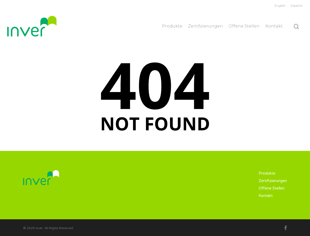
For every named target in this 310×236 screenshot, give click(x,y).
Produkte (172, 26)
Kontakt (274, 26)
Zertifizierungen (205, 26)
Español (297, 5)
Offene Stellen (244, 26)
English (280, 5)
